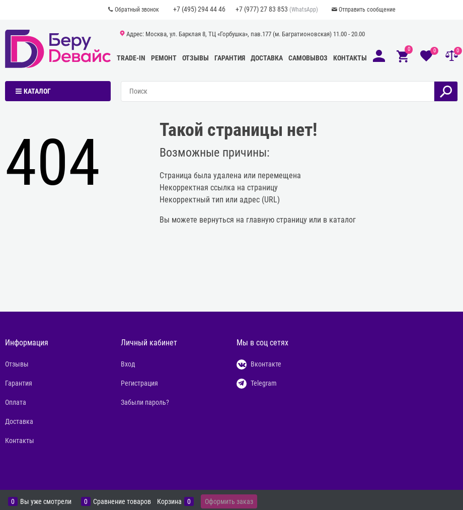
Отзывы (195, 58)
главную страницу (276, 220)
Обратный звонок (137, 9)
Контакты (350, 58)
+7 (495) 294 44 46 (199, 9)
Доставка (267, 58)
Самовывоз (308, 58)
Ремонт (164, 58)
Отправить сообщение (367, 9)
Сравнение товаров (122, 501)
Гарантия (229, 58)
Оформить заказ (229, 501)
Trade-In (131, 58)
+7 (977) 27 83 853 (262, 9)
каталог (342, 220)
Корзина (169, 501)
